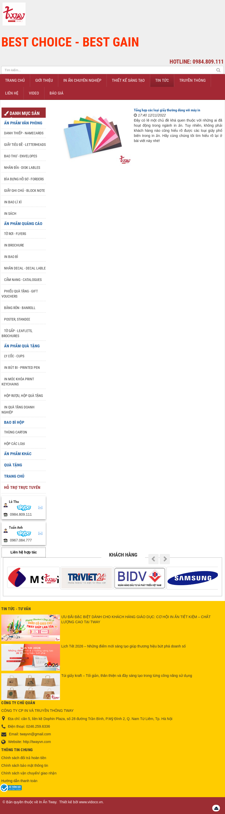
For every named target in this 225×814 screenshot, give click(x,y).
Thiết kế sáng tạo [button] (128, 80)
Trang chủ (14, 476)
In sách (10, 213)
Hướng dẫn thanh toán (19, 781)
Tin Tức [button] (162, 80)
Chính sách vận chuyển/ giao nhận (28, 773)
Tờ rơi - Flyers (15, 234)
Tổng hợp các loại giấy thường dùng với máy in (167, 110)
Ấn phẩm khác (17, 453)
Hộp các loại (14, 444)
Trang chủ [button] (15, 80)
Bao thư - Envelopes (20, 156)
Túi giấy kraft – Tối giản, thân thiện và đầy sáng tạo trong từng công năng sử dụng (126, 676)
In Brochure (14, 245)
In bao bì (11, 257)
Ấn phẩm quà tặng (22, 346)
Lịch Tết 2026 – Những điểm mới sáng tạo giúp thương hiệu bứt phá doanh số (123, 646)
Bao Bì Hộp (14, 422)
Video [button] (34, 93)
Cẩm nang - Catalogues (23, 280)
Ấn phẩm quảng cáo (23, 223)
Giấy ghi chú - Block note (24, 190)
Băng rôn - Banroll (19, 308)
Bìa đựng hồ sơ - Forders (24, 179)
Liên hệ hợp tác (23, 552)
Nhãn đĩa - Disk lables (22, 168)
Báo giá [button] (56, 93)
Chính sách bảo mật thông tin (24, 765)
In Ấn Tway (47, 802)
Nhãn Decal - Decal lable (25, 268)
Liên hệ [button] (11, 93)
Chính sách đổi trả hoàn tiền (23, 758)
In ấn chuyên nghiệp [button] (82, 80)
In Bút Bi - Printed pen (22, 367)
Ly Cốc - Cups (14, 356)
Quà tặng (13, 465)
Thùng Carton (15, 432)
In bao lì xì (13, 202)
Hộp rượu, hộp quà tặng (23, 396)
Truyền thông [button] (192, 80)
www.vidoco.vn (91, 802)
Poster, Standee (17, 319)
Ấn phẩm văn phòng (23, 123)
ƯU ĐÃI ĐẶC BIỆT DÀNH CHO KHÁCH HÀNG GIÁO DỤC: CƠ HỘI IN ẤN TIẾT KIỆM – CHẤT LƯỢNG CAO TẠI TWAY (136, 619)
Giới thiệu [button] (44, 80)
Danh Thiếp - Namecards (23, 133)
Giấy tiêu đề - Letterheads (25, 145)
